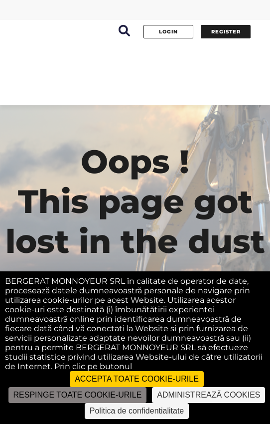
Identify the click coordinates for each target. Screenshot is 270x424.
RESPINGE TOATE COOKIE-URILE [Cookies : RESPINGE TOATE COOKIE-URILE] (77, 395)
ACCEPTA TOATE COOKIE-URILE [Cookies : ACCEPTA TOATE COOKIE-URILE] (137, 379)
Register (226, 31)
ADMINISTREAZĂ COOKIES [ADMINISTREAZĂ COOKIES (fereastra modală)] (208, 395)
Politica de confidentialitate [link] (137, 411)
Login (168, 31)
